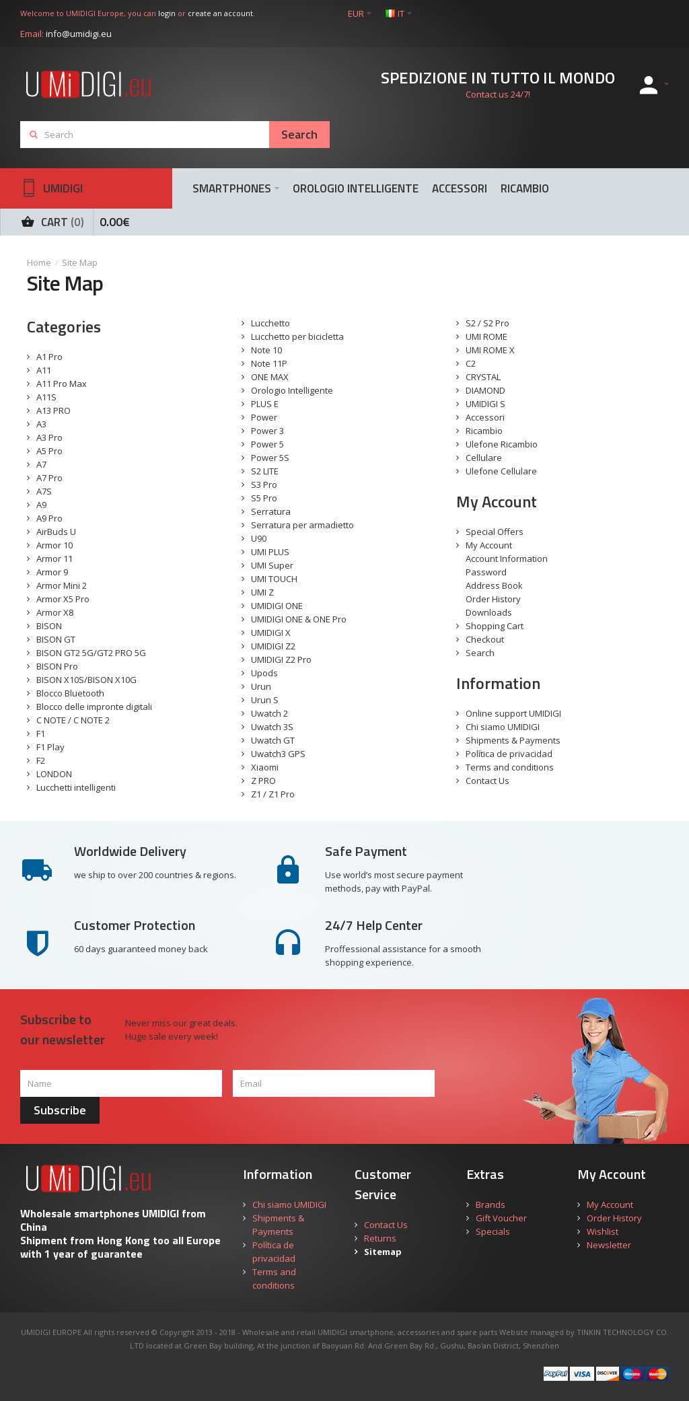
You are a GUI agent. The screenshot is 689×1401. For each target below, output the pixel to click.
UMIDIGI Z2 (273, 646)
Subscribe (60, 1110)
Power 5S (270, 458)
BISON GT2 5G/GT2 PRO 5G (91, 653)
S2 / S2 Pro (487, 323)
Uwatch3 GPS (278, 754)
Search (480, 653)
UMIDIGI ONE (277, 606)
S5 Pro (264, 498)
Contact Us (487, 781)
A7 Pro (49, 478)
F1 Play (50, 747)
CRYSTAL (483, 377)
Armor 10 (54, 545)
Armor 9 (52, 572)
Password (486, 572)
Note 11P (269, 363)
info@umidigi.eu (79, 34)
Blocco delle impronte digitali (94, 706)
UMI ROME (486, 336)
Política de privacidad (509, 754)
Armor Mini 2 (61, 585)
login (167, 13)
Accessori (485, 417)
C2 (471, 363)
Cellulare (484, 458)
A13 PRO (53, 410)
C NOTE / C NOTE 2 (73, 720)
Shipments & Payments (513, 740)
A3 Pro (49, 437)
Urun (261, 686)
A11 (43, 370)
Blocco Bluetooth (70, 693)
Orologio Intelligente (292, 390)
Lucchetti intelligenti (76, 787)
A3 (41, 424)
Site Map (80, 262)
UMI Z (262, 592)
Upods (264, 673)
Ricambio (484, 431)
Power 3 (267, 431)
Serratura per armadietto (302, 525)
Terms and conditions (510, 767)
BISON (49, 626)
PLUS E (265, 404)
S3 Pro (264, 484)
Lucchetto (270, 323)
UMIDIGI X (271, 632)
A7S (44, 491)
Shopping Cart (494, 626)
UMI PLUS (270, 552)
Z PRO (263, 781)
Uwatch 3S (272, 727)
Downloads (489, 612)
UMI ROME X (490, 350)
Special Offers (494, 532)
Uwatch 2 (269, 713)
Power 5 (267, 444)
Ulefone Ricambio (502, 444)
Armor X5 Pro (62, 599)
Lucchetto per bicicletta (297, 336)
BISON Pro (57, 666)
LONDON (54, 774)
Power (264, 417)
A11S (46, 397)
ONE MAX (270, 377)
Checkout (485, 639)
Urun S (265, 700)
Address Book (494, 585)
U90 (258, 538)
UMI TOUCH (274, 579)
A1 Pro (49, 357)
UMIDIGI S (485, 404)
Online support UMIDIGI (513, 713)
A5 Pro (49, 451)
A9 (41, 505)
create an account (220, 13)
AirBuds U (56, 532)
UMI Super (272, 565)
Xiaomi (265, 767)
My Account (489, 545)
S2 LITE (265, 471)
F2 (40, 760)
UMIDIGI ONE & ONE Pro (299, 619)
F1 (40, 733)
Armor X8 (54, 612)
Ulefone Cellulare (501, 471)
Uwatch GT (273, 740)
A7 (41, 464)
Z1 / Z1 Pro (273, 794)
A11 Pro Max (61, 384)
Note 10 (266, 350)
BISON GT (55, 639)
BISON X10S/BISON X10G (86, 680)
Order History (493, 599)
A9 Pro (49, 518)
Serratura (271, 511)
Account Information (507, 558)
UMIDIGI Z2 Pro (281, 659)
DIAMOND (485, 390)
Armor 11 (54, 558)
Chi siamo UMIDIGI (503, 727)
